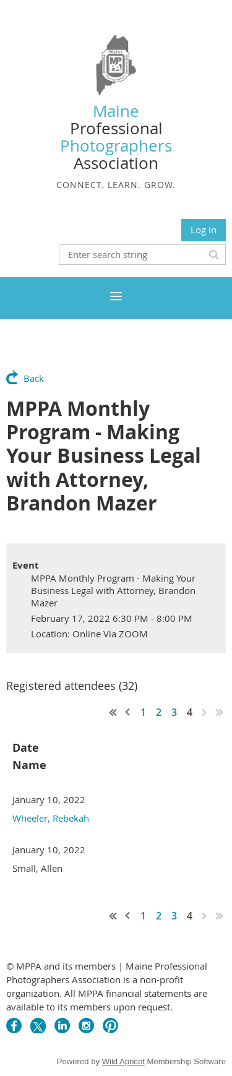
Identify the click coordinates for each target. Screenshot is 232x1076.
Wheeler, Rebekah (50, 818)
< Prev (128, 712)
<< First (113, 712)
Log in (204, 229)
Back (34, 378)
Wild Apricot (123, 1061)
